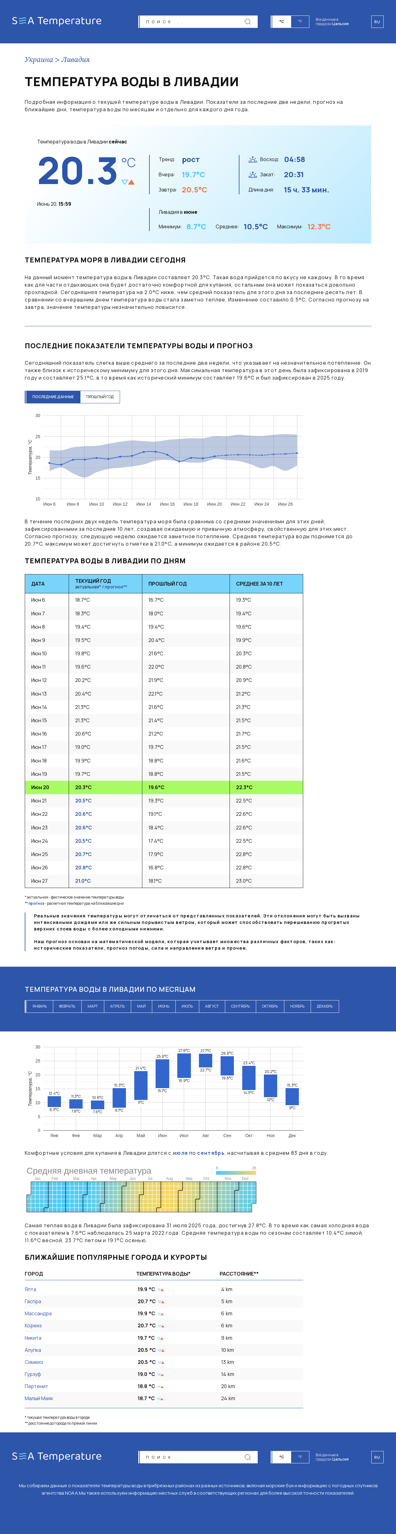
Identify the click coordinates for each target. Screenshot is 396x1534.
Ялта (30, 1289)
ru (377, 1457)
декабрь (325, 1006)
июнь (163, 1006)
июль (187, 1006)
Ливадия (76, 60)
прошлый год (100, 396)
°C (281, 21)
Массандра (38, 1313)
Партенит (36, 1386)
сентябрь (240, 1006)
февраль (67, 1006)
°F (300, 21)
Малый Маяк (39, 1398)
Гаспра (33, 1301)
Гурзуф (33, 1374)
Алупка (33, 1350)
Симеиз (34, 1362)
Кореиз (33, 1325)
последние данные (53, 396)
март (93, 1006)
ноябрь (297, 1006)
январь (39, 1006)
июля (180, 1152)
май (141, 1006)
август (212, 1006)
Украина (39, 60)
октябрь (270, 1006)
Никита (33, 1337)
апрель (117, 1006)
